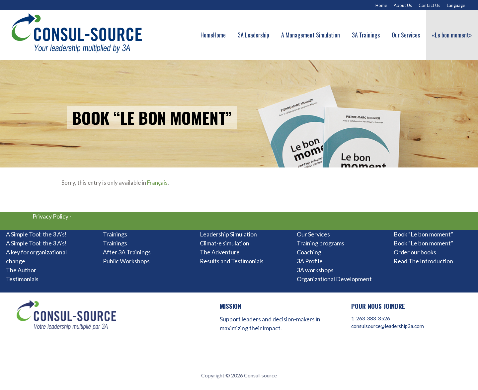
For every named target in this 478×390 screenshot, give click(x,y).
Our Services (406, 35)
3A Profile (310, 261)
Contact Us (429, 5)
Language (456, 5)
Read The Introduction (423, 261)
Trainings (115, 234)
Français (157, 182)
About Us (403, 5)
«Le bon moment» (452, 35)
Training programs (320, 243)
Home (381, 5)
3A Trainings (366, 35)
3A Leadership (253, 35)
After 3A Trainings (127, 252)
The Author (21, 270)
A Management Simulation (310, 35)
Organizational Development (334, 279)
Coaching (309, 252)
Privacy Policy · (52, 216)
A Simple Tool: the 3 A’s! (36, 234)
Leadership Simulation (228, 234)
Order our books (415, 252)
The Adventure (220, 252)
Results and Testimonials (232, 261)
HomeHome (213, 35)
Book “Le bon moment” (423, 234)
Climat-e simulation (224, 243)
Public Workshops (126, 261)
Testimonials (22, 279)
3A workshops (315, 270)
